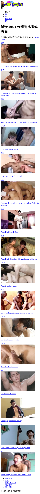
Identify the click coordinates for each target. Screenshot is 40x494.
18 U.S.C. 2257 (10, 483)
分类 (7, 16)
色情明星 (8, 19)
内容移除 (8, 485)
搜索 (7, 21)
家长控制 (8, 487)
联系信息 (8, 478)
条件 (7, 481)
